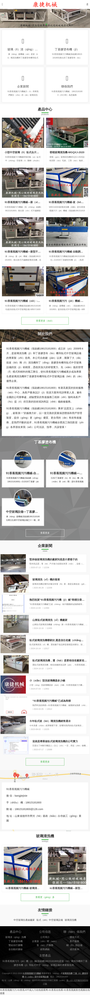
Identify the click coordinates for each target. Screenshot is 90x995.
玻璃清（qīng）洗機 (15, 949)
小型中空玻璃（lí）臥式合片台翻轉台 (26, 152)
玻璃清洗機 (70, 923)
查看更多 (45, 537)
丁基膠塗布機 (15, 953)
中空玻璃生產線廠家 (24, 923)
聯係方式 (74, 949)
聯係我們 (67, 86)
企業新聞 (23, 86)
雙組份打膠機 (15, 957)
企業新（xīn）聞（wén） (45, 953)
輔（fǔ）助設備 (74, 957)
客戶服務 (74, 953)
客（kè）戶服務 (45, 957)
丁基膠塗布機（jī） (67, 49)
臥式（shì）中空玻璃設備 (50, 923)
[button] (43, 24)
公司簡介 (45, 949)
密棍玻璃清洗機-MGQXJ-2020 (67, 152)
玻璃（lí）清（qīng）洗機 (24, 49)
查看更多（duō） (45, 325)
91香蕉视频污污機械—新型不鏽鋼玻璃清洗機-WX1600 (36, 277)
